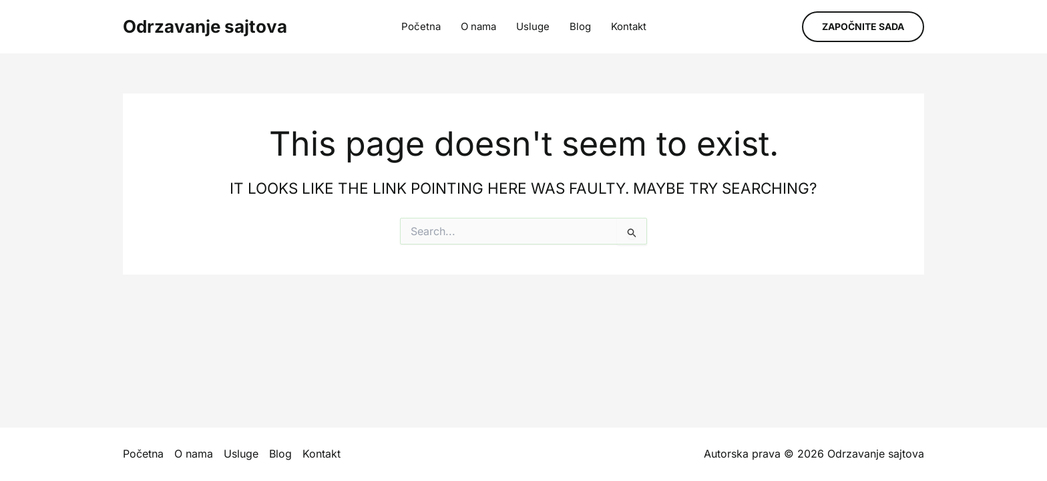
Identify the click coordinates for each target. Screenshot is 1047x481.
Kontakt (628, 26)
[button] (863, 26)
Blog (580, 26)
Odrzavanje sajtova (205, 26)
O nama (478, 26)
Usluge (533, 26)
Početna (421, 26)
